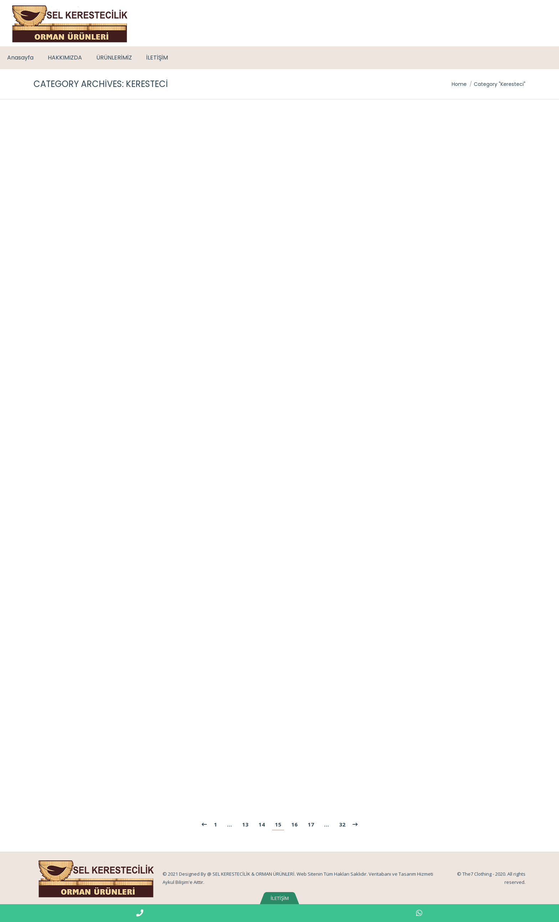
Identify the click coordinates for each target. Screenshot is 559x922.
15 (278, 824)
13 (245, 824)
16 (294, 824)
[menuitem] (20, 58)
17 (311, 824)
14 (261, 824)
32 (342, 824)
